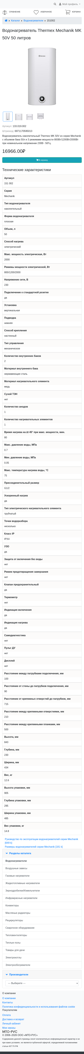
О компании (9, 998)
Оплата (6, 1015)
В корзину (42, 160)
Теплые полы (13, 942)
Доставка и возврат (13, 1019)
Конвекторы (12, 905)
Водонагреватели (33, 20)
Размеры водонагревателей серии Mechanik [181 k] (34, 846)
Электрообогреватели (17, 965)
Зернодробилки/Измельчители (22, 890)
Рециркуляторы (14, 920)
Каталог (15, 20)
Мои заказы (8, 1028)
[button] (69, 4)
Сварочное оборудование (19, 928)
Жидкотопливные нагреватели (22, 883)
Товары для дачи (15, 950)
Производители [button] (18, 974)
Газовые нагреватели (17, 875)
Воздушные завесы (16, 868)
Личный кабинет (11, 1023)
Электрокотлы (13, 957)
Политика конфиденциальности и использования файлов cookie (38, 1006)
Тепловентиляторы (16, 935)
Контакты (7, 1002)
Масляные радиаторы (17, 913)
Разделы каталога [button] (20, 853)
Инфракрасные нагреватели (21, 898)
